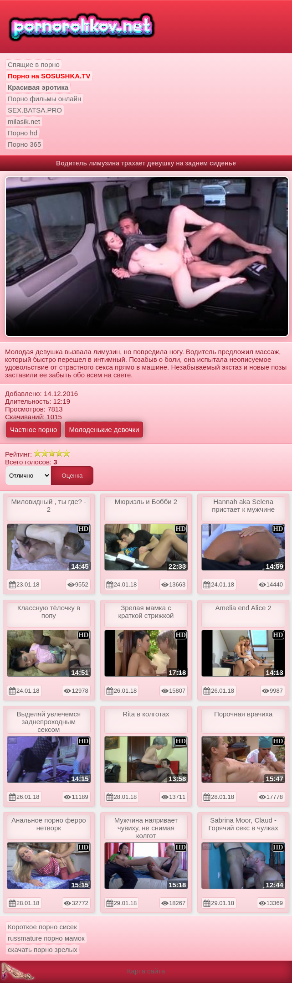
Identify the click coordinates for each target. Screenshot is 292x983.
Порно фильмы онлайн (44, 99)
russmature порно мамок (46, 938)
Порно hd (22, 133)
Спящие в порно (34, 64)
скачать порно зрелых (42, 949)
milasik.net (24, 121)
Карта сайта (146, 971)
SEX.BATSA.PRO (35, 110)
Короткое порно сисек (42, 927)
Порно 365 (24, 144)
